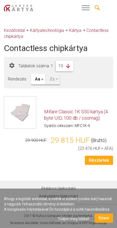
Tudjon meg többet (73, 219)
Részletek (99, 160)
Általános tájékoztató (58, 188)
